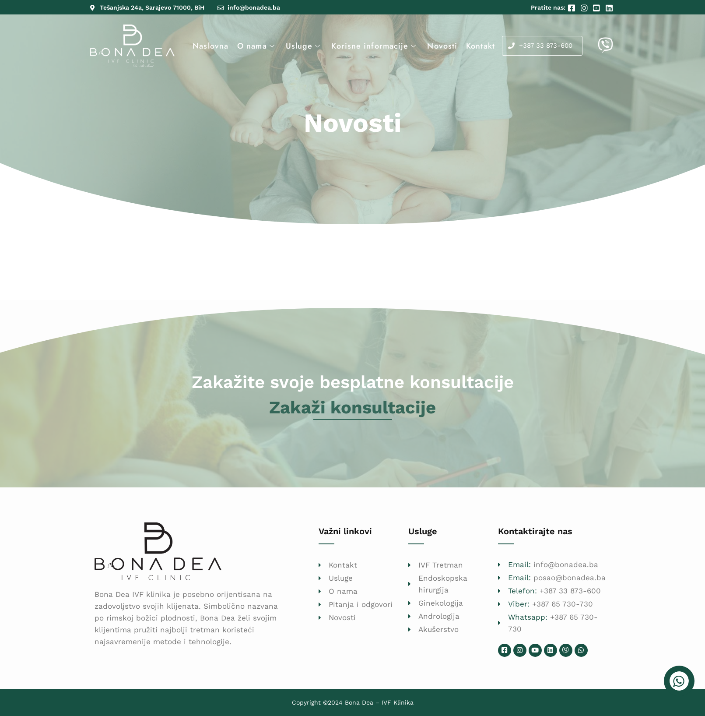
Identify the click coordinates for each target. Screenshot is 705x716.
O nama (257, 46)
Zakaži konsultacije (352, 407)
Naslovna (210, 46)
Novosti (442, 46)
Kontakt (480, 46)
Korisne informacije (374, 46)
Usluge (304, 46)
